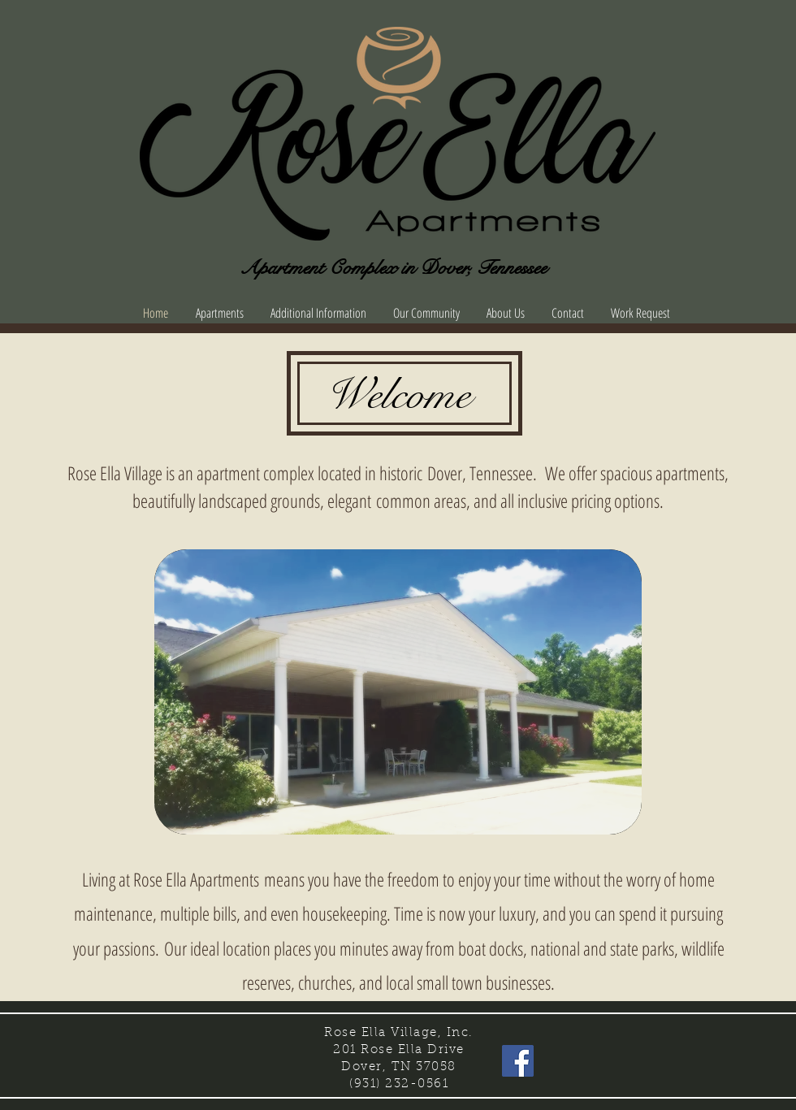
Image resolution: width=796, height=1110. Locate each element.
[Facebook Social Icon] (518, 1061)
